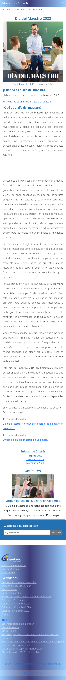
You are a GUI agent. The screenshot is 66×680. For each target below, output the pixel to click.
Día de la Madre (10, 627)
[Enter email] (27, 532)
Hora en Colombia (11, 593)
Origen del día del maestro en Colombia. (25, 439)
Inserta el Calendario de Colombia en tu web (26, 596)
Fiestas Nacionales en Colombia (18, 582)
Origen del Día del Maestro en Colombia (33, 501)
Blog (4, 619)
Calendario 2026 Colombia (33, 673)
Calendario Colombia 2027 (16, 610)
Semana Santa (9, 589)
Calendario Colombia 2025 (16, 603)
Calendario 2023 (35, 463)
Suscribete (56, 532)
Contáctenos (8, 572)
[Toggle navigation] (63, 3)
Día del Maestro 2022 (33, 18)
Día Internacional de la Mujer (17, 623)
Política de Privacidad (13, 600)
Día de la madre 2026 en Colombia (20, 652)
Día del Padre (8, 630)
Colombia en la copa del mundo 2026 (22, 648)
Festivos (5, 614)
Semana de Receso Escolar (16, 585)
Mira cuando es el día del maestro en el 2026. (27, 101)
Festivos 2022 (34, 455)
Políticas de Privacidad (13, 565)
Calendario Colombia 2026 (16, 607)
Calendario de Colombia (14, 3)
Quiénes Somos (10, 569)
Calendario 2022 (35, 459)
